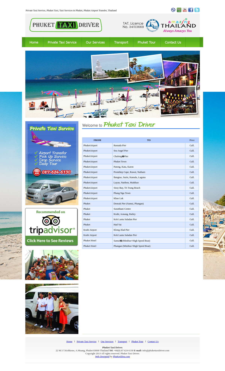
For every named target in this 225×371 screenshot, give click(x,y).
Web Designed (102, 356)
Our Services (107, 341)
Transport (122, 341)
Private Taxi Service (86, 341)
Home (69, 341)
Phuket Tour (137, 341)
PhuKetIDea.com (121, 356)
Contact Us (153, 341)
